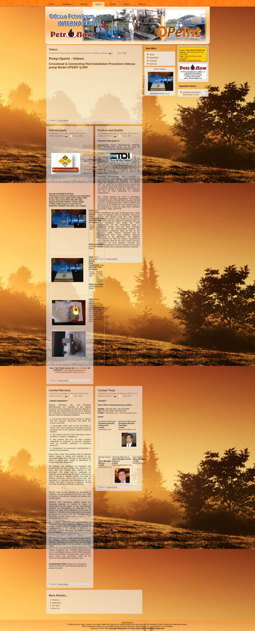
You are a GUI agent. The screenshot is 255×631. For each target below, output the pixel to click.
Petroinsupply (58, 130)
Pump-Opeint (63, 120)
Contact (113, 4)
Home (51, 4)
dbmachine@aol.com (128, 413)
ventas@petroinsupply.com (95, 169)
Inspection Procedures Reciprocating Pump (192, 93)
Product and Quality (110, 130)
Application (67, 4)
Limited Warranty (59, 390)
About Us (142, 4)
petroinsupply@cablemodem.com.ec (70, 372)
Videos (127, 4)
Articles (98, 4)
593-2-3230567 (95, 163)
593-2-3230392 (80, 368)
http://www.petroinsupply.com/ (95, 173)
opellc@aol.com (111, 413)
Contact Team (106, 390)
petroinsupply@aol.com (121, 465)
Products (83, 4)
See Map (55, 606)
